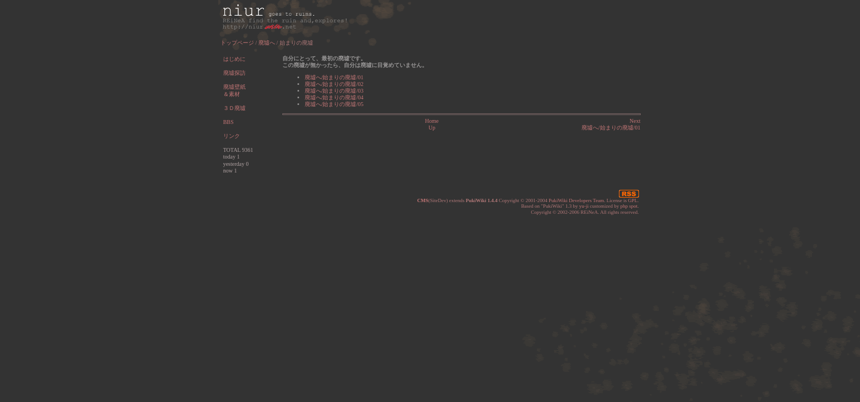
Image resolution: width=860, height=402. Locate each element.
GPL (632, 200)
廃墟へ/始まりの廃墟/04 (334, 97)
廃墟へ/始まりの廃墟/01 (334, 77)
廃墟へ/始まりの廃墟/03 (334, 91)
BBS (228, 122)
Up (432, 128)
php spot (628, 206)
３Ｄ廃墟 (234, 108)
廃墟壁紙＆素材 (234, 90)
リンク (231, 136)
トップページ (237, 43)
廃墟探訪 (234, 73)
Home (432, 121)
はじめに (234, 59)
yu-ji (584, 206)
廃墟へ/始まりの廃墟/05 (334, 104)
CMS (422, 200)
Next (635, 121)
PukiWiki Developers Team (576, 200)
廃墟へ (266, 43)
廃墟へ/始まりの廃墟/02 (334, 84)
